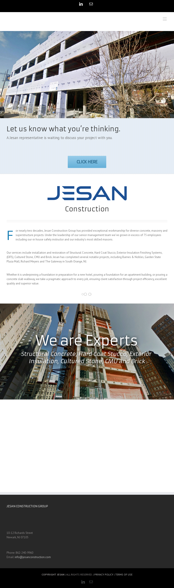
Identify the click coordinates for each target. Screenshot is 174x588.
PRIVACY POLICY (103, 574)
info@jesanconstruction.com (33, 557)
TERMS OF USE (123, 574)
